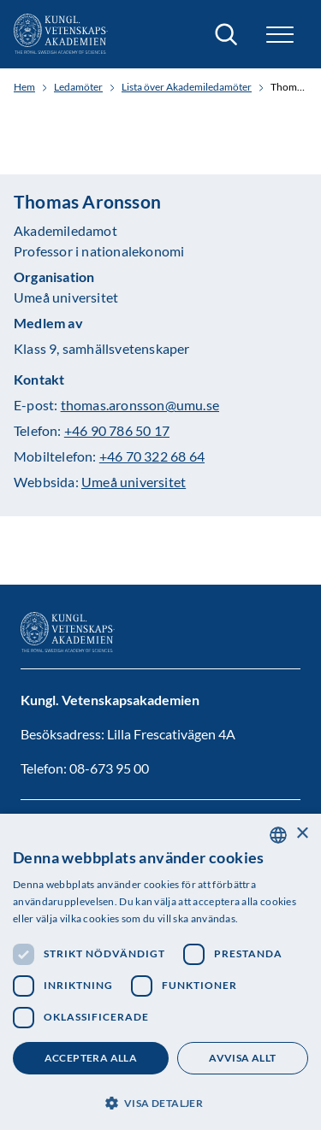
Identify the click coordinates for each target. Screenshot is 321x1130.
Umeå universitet (133, 482)
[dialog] (160, 972)
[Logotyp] (61, 34)
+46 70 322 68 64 (152, 456)
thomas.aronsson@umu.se (140, 405)
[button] (280, 34)
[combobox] (278, 835)
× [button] (301, 833)
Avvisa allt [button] (242, 1057)
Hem (24, 87)
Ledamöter (78, 87)
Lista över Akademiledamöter (187, 87)
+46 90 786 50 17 (116, 430)
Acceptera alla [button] (91, 1057)
